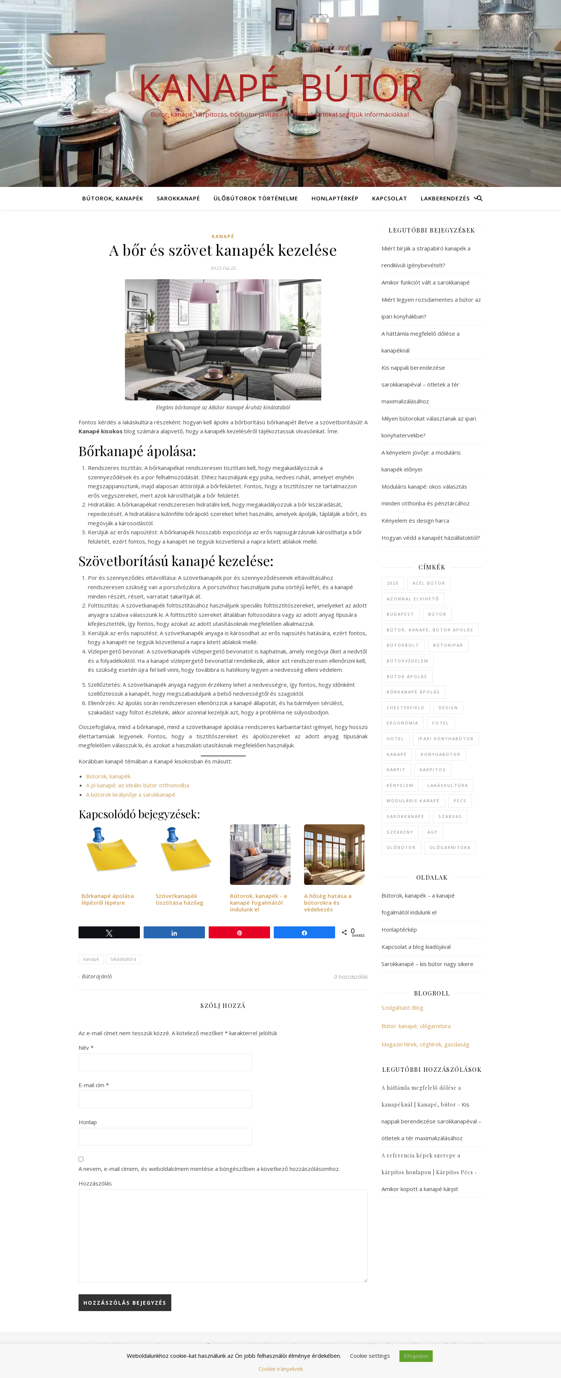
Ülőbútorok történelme (256, 198)
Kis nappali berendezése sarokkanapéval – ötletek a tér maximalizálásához (420, 384)
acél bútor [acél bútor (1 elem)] (429, 583)
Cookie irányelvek (280, 1368)
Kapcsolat (389, 198)
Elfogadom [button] (416, 1356)
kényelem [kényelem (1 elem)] (400, 785)
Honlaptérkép (335, 198)
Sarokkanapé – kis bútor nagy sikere (427, 964)
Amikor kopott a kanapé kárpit (419, 1189)
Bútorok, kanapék (112, 198)
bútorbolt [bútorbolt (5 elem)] (403, 645)
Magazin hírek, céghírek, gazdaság (425, 1044)
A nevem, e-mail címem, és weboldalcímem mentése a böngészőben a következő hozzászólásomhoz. (209, 1168)
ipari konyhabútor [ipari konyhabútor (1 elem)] (446, 738)
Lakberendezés (445, 198)
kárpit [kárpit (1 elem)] (396, 769)
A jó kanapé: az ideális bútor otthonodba (137, 785)
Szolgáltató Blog (402, 1007)
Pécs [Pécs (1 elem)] (460, 800)
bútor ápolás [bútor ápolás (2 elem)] (407, 676)
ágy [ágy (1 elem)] (432, 832)
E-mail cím (94, 1085)
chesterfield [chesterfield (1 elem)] (406, 707)
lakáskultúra (123, 959)
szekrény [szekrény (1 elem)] (400, 832)
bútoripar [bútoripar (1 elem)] (448, 645)
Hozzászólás (95, 1183)
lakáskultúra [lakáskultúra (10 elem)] (447, 785)
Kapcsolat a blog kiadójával (416, 946)
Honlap (88, 1122)
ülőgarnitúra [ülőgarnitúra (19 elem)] (450, 847)
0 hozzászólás (351, 976)
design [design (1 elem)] (448, 707)
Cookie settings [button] (370, 1355)
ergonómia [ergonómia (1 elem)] (403, 723)
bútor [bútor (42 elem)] (437, 614)
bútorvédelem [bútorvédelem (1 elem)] (408, 661)
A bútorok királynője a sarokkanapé (130, 794)
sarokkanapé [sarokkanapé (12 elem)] (405, 816)
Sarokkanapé (178, 198)
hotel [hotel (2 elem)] (395, 738)
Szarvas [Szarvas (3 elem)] (450, 816)
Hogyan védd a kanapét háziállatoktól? (430, 537)
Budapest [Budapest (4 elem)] (400, 614)
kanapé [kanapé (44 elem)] (397, 754)
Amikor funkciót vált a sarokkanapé (425, 282)
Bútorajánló (97, 976)
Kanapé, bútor (280, 86)
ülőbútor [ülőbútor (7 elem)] (401, 847)
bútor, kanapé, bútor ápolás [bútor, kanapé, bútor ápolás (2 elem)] (430, 630)
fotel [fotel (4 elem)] (440, 723)
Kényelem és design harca (415, 520)
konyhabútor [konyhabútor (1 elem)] (441, 754)
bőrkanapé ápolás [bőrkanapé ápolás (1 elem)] (413, 692)
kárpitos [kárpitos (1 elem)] (433, 769)
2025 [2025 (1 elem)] (393, 583)
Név (86, 1047)
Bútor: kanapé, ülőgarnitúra (416, 1026)
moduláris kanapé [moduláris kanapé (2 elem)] (413, 800)
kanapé (223, 236)
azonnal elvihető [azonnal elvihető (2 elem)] (413, 599)
